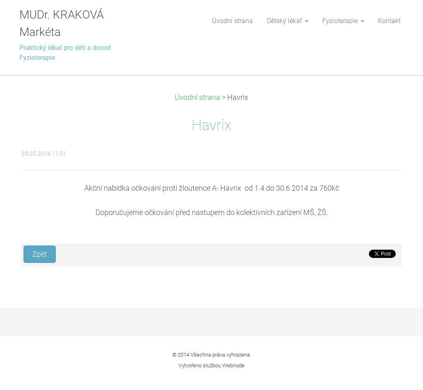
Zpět (39, 254)
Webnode (233, 365)
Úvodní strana (197, 97)
